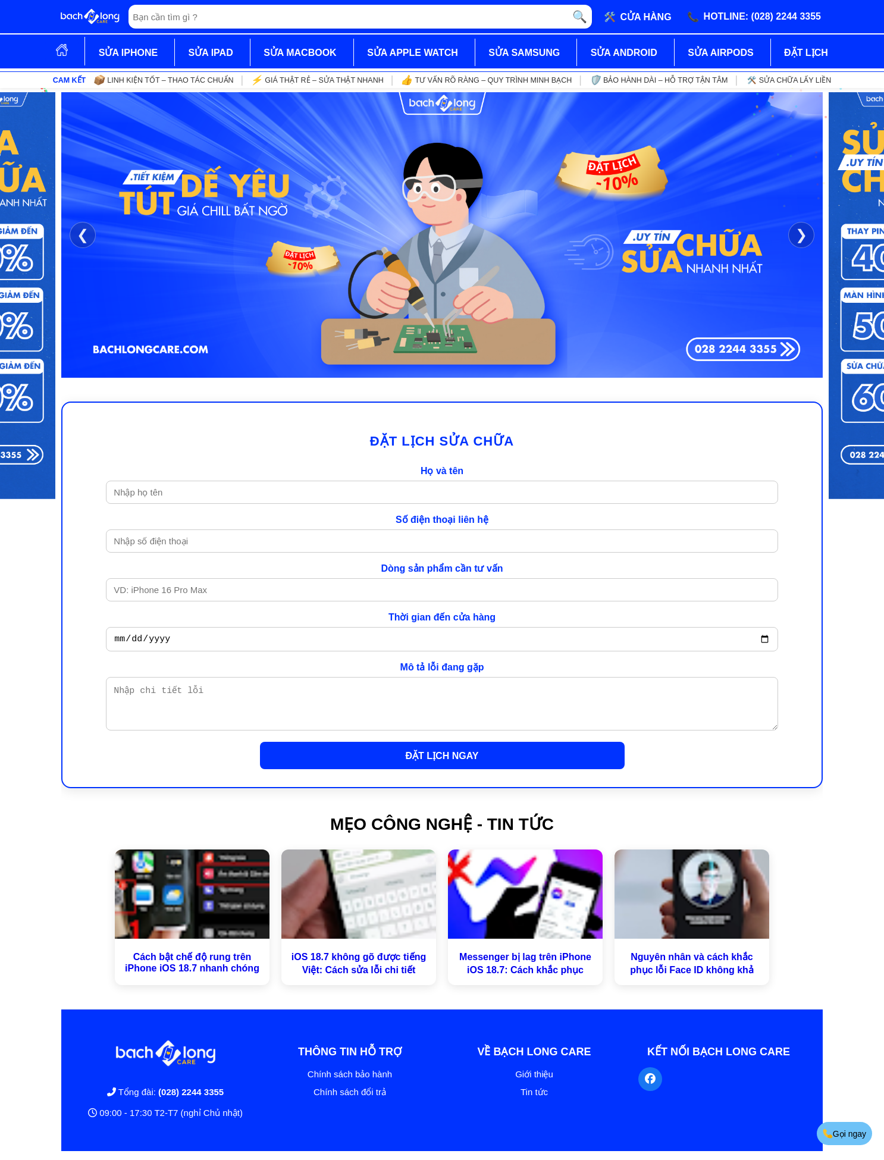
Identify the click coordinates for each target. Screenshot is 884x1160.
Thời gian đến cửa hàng (442, 617)
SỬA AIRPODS (720, 53)
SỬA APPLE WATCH (412, 53)
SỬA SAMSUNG (524, 53)
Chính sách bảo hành (350, 1083)
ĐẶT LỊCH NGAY (442, 765)
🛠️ (638, 16)
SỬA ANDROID (624, 53)
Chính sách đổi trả (350, 1101)
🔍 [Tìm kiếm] (579, 16)
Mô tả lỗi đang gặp (442, 669)
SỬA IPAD (211, 53)
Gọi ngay (843, 1133)
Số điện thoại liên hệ (442, 520)
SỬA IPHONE (128, 53)
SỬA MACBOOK (300, 53)
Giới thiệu (534, 1083)
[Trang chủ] (89, 17)
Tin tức (534, 1101)
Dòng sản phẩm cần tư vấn (442, 568)
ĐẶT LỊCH (806, 53)
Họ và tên (442, 471)
